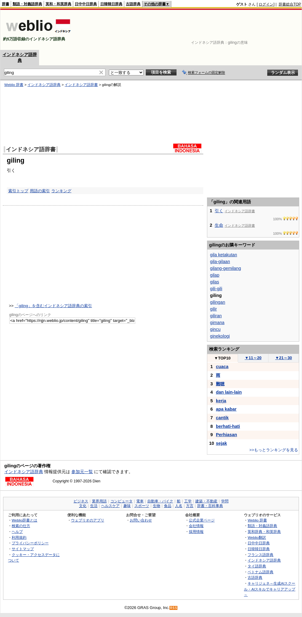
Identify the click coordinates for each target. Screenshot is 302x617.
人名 (178, 506)
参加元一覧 (82, 471)
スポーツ (141, 506)
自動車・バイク (160, 501)
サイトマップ (23, 549)
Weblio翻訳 (257, 537)
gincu (215, 329)
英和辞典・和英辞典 (264, 532)
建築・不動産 (206, 501)
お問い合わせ (141, 520)
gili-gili (216, 288)
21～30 (283, 357)
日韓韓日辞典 (111, 4)
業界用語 (99, 501)
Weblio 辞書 (257, 520)
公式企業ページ (202, 520)
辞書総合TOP (290, 4)
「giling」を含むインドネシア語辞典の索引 (53, 305)
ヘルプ (17, 532)
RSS (173, 608)
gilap (214, 275)
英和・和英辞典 (58, 4)
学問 (224, 501)
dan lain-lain (229, 392)
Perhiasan (226, 434)
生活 (93, 506)
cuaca (222, 366)
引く (219, 210)
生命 (219, 225)
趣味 (127, 506)
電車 (140, 501)
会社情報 (196, 526)
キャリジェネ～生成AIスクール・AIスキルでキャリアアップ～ (269, 589)
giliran (216, 315)
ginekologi (220, 336)
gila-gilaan (220, 261)
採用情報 (196, 532)
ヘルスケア (110, 506)
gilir (213, 308)
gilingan (217, 302)
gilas (214, 281)
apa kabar (226, 409)
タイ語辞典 (257, 566)
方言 (189, 506)
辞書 (5, 4)
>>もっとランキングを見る (273, 450)
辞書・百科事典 (210, 506)
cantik (222, 417)
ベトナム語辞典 (260, 572)
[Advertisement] (282, 29)
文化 (82, 506)
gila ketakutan (223, 254)
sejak (221, 443)
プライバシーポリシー (30, 543)
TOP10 (222, 358)
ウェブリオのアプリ (87, 520)
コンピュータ (121, 501)
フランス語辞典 (260, 555)
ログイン (266, 4)
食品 (167, 506)
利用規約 (19, 537)
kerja (221, 400)
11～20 (253, 357)
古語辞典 (133, 4)
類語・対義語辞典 (27, 4)
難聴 (220, 383)
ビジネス (81, 501)
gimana (217, 322)
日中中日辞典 (86, 4)
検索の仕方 (21, 526)
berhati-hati (228, 426)
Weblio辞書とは (24, 520)
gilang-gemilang (225, 268)
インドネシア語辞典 (23, 471)
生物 (156, 506)
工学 (188, 501)
